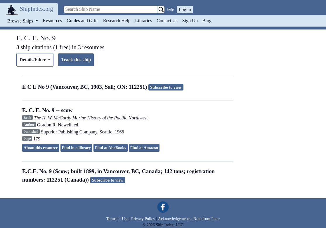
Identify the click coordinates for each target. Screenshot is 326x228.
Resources (52, 20)
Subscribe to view (166, 87)
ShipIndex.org (36, 9)
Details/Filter (33, 59)
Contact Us (167, 20)
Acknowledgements (174, 219)
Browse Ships (20, 20)
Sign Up (190, 20)
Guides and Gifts (82, 20)
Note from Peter (206, 219)
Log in (184, 9)
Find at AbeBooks (110, 148)
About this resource (41, 148)
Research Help (117, 20)
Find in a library (76, 148)
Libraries (143, 20)
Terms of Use (117, 219)
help (170, 9)
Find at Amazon (144, 148)
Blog (206, 20)
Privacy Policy (143, 219)
